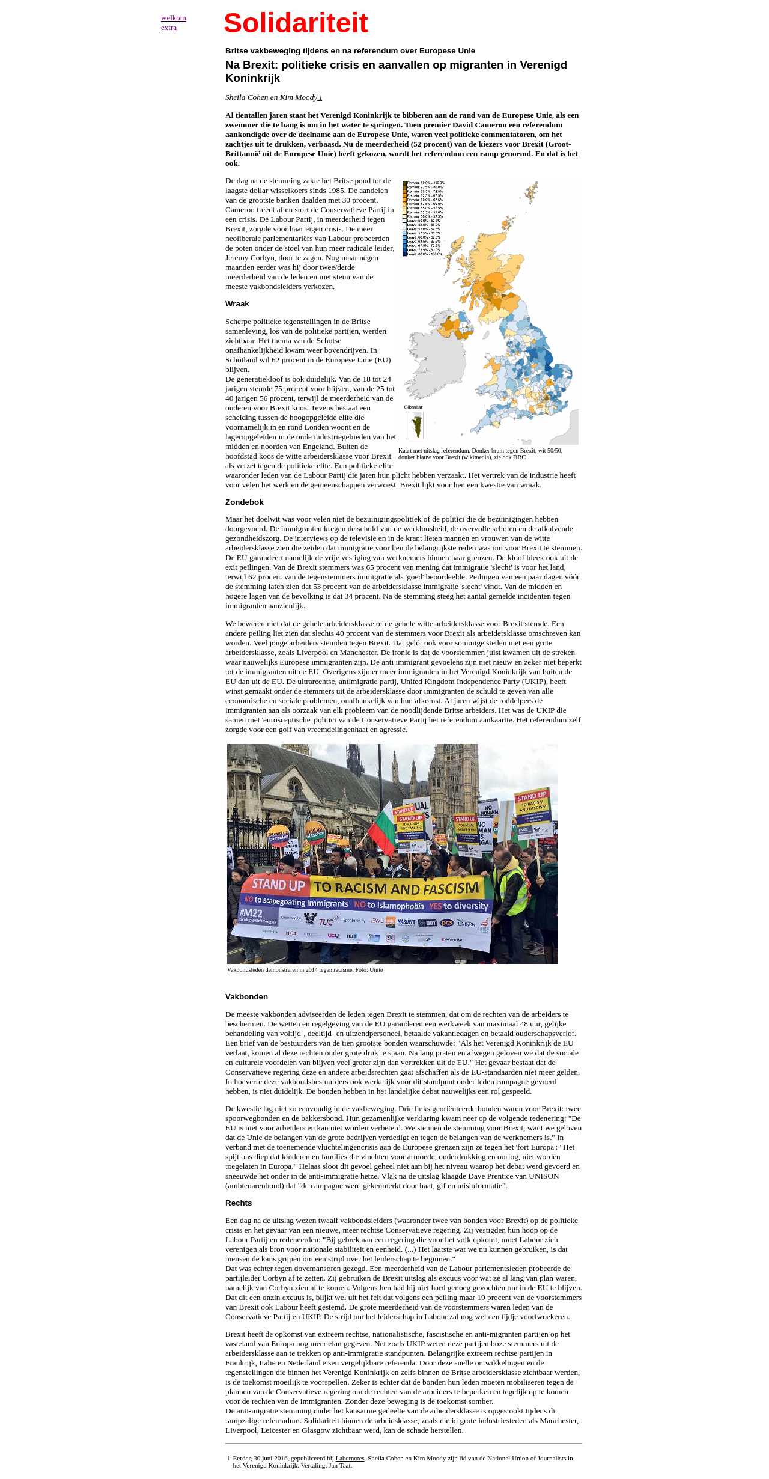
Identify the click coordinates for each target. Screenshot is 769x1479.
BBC (519, 457)
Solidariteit (295, 22)
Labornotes (350, 1458)
